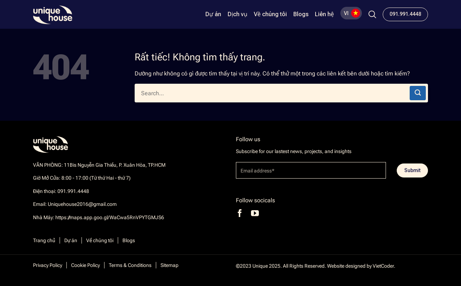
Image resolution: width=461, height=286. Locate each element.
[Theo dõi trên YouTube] (255, 213)
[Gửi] (418, 93)
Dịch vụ (237, 14)
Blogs (300, 14)
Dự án (213, 14)
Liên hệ (324, 14)
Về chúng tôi (270, 14)
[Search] (372, 14)
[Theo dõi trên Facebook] (240, 213)
